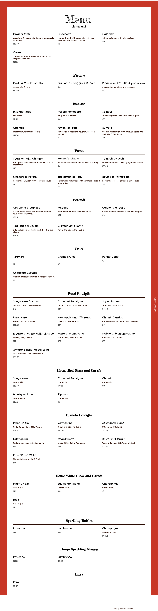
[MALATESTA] (154, 306)
